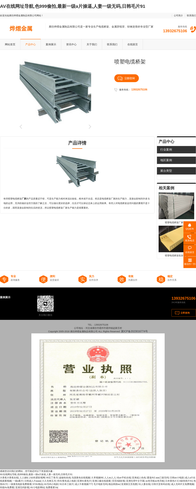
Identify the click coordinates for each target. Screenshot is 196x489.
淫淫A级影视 (118, 481)
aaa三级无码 (162, 477)
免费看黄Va (51, 487)
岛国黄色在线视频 (81, 477)
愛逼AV (151, 477)
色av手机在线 (124, 477)
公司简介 (178, 15)
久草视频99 (97, 477)
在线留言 (132, 44)
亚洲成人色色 (139, 477)
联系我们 (191, 15)
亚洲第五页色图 (129, 484)
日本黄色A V (171, 481)
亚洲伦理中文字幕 (135, 481)
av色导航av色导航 (155, 481)
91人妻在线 (144, 484)
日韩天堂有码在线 (160, 484)
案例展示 (51, 44)
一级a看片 (18, 481)
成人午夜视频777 (83, 484)
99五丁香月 (52, 477)
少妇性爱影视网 (37, 477)
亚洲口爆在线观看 (101, 481)
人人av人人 (110, 477)
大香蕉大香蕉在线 (9, 477)
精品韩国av (114, 484)
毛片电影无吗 (100, 484)
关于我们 (92, 44)
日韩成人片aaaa (32, 481)
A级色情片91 (185, 481)
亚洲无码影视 (22, 487)
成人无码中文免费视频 (182, 484)
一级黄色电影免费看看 (20, 484)
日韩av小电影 (177, 477)
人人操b (24, 477)
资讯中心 (71, 44)
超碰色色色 (65, 477)
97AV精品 (38, 484)
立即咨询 (185, 313)
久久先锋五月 (49, 481)
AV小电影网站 (37, 487)
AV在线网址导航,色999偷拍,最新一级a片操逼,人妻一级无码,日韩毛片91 (72, 6)
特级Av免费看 (7, 487)
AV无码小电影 (51, 484)
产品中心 (30, 44)
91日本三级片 (67, 484)
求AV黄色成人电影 (66, 481)
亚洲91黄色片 (84, 481)
